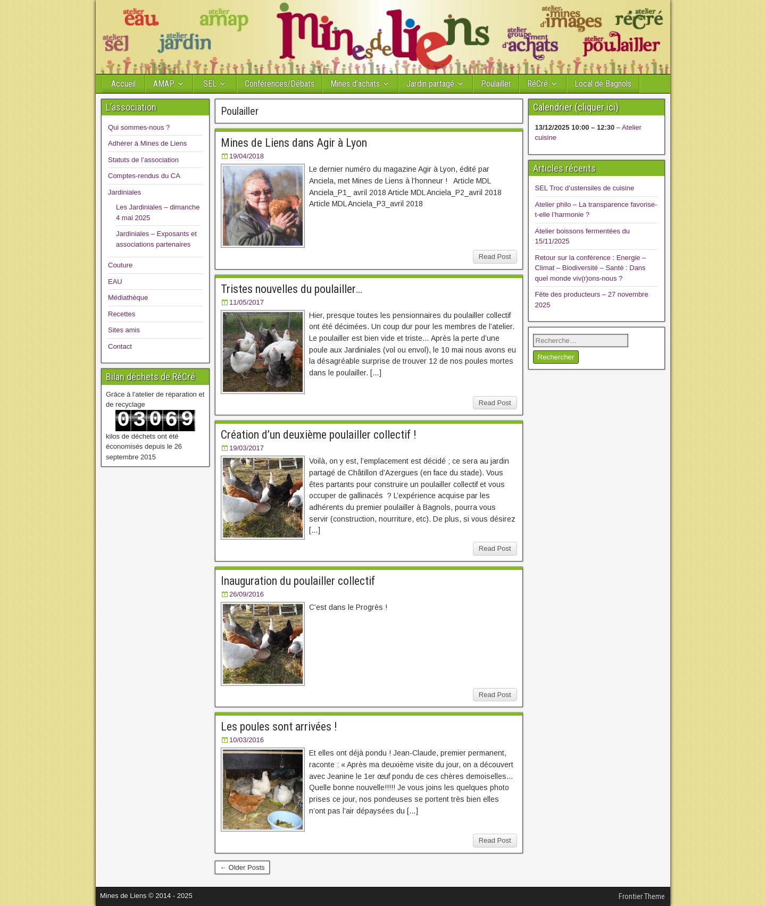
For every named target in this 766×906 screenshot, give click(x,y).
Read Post (495, 257)
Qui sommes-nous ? (139, 127)
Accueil (123, 84)
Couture (120, 265)
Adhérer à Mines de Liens (147, 143)
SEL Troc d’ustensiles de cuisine (585, 188)
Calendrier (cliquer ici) (576, 107)
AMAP (163, 84)
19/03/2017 (246, 448)
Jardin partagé (430, 84)
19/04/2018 (246, 156)
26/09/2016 (246, 594)
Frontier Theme (642, 896)
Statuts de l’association (143, 160)
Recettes (121, 314)
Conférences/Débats (279, 84)
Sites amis (124, 330)
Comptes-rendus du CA (144, 176)
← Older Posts (242, 867)
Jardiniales (124, 192)
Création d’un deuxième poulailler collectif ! (319, 434)
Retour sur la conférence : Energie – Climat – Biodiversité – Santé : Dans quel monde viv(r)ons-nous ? (590, 268)
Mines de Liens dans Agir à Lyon (294, 142)
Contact (120, 346)
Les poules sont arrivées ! (279, 726)
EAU (115, 282)
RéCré (537, 84)
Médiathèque (128, 297)
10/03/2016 (246, 740)
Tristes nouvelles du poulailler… (291, 289)
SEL (210, 84)
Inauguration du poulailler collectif (298, 581)
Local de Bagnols (602, 84)
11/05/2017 (246, 302)
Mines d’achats (355, 84)
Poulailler (496, 84)
